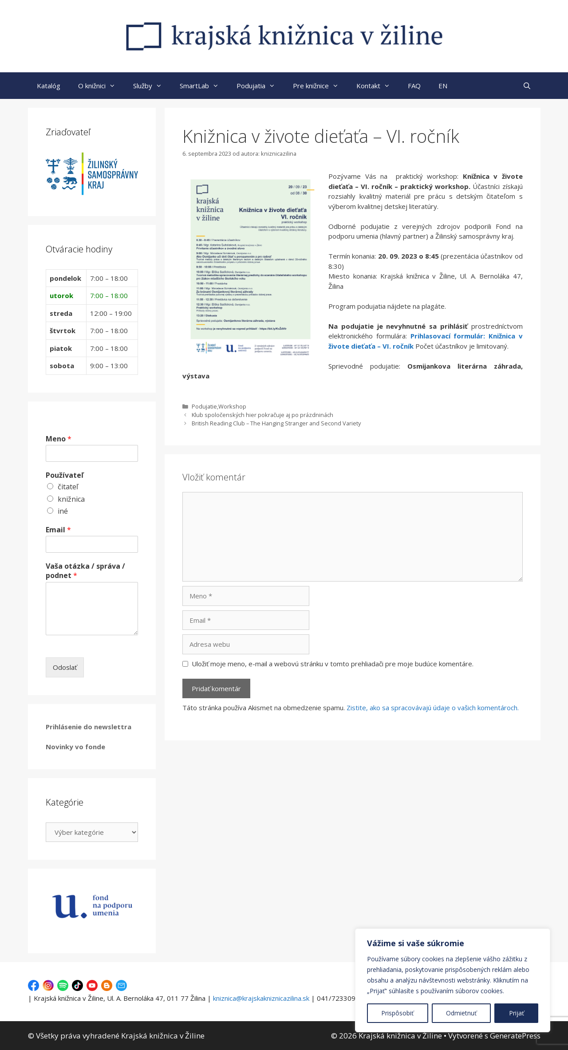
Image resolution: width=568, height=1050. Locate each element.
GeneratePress (515, 1035)
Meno (58, 439)
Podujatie (204, 406)
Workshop (232, 406)
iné (63, 511)
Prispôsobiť (397, 1013)
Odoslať (65, 667)
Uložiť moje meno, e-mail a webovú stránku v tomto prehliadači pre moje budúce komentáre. (332, 663)
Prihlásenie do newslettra (88, 726)
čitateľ (68, 487)
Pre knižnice (320, 85)
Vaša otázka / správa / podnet (85, 571)
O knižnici (101, 85)
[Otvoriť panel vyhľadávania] (527, 85)
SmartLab (204, 85)
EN (442, 85)
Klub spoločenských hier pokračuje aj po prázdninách (262, 415)
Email (58, 530)
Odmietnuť (461, 1013)
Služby (152, 85)
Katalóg (48, 85)
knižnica (71, 499)
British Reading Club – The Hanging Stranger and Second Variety (276, 423)
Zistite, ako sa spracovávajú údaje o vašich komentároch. (433, 707)
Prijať (516, 1013)
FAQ (414, 85)
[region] (452, 980)
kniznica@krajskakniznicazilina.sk (261, 998)
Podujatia (260, 85)
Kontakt (377, 85)
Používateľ (64, 475)
